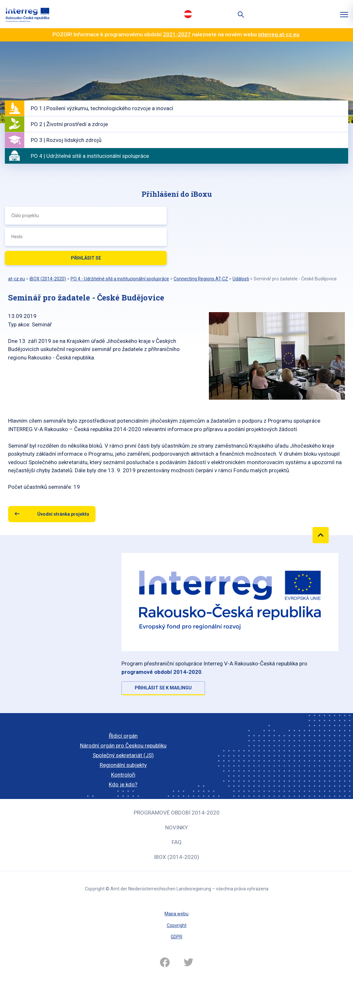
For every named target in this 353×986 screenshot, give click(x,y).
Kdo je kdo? (123, 784)
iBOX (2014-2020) (176, 857)
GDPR (176, 936)
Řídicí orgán (123, 736)
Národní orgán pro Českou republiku (123, 745)
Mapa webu (176, 913)
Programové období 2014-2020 (177, 812)
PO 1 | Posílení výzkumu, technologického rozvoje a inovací (102, 108)
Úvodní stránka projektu (63, 514)
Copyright (177, 925)
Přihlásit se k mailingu (163, 687)
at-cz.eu (16, 278)
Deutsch (187, 14)
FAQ (177, 842)
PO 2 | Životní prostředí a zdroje (69, 124)
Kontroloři (123, 774)
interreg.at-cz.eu (278, 34)
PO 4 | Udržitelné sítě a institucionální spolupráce (90, 156)
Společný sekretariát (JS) (123, 755)
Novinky (176, 827)
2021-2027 (177, 34)
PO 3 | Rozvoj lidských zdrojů (66, 140)
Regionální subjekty (123, 765)
